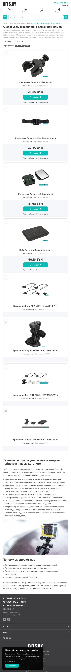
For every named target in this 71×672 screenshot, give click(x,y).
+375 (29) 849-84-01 (16, 605)
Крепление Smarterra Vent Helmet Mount (35, 138)
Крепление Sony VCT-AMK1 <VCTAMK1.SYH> (35, 350)
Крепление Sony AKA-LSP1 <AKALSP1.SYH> (35, 306)
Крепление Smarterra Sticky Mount (35, 194)
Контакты (65, 5)
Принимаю (12, 666)
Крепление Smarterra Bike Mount (35, 82)
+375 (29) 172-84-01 (60, 3)
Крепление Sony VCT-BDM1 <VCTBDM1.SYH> (35, 395)
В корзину (35, 97)
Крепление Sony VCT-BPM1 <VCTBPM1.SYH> (35, 439)
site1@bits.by (8, 609)
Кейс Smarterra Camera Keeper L (35, 250)
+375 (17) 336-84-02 (15, 598)
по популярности (22, 46)
